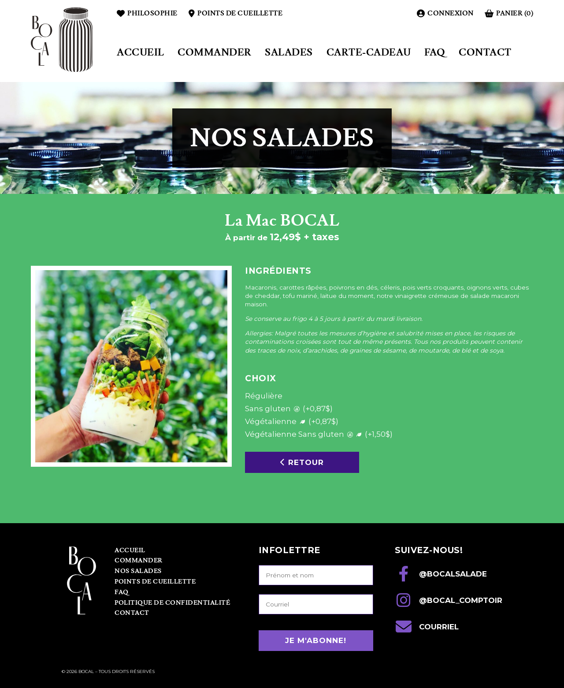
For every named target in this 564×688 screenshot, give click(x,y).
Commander (215, 52)
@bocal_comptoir (448, 600)
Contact (485, 52)
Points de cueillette (235, 13)
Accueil (140, 52)
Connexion (445, 13)
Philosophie (147, 13)
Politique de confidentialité (172, 603)
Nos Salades (138, 571)
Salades (289, 52)
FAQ (434, 52)
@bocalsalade (441, 574)
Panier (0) (509, 13)
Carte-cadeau (369, 52)
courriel (427, 627)
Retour (302, 462)
